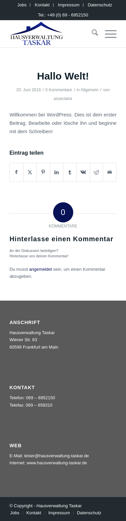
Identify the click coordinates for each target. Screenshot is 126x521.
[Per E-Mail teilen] (109, 172)
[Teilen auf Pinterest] (43, 172)
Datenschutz (100, 4)
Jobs (22, 4)
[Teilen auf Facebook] (16, 172)
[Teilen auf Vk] (83, 172)
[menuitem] (22, 5)
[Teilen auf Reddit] (96, 172)
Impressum (68, 4)
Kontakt (42, 4)
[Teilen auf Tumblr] (70, 172)
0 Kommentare (58, 90)
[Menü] (107, 33)
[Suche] (91, 33)
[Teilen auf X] (30, 172)
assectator (63, 98)
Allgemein (89, 90)
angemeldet (40, 269)
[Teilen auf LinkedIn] (56, 172)
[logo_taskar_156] (52, 33)
